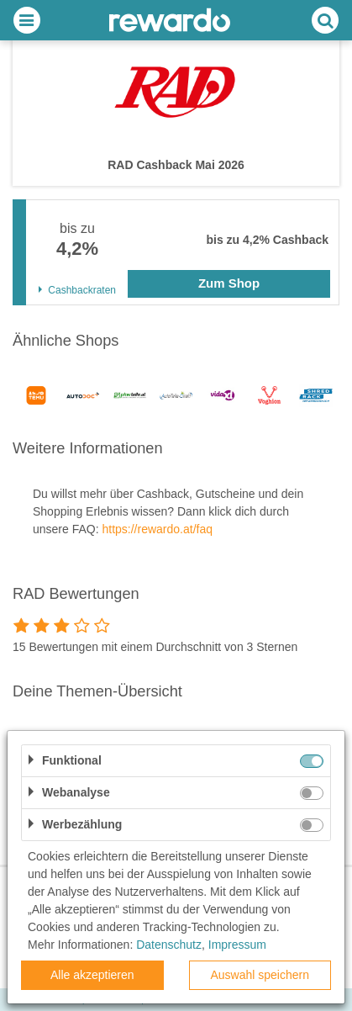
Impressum (237, 944)
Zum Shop (229, 283)
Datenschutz (169, 944)
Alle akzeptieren (92, 975)
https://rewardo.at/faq (157, 529)
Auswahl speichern (259, 975)
